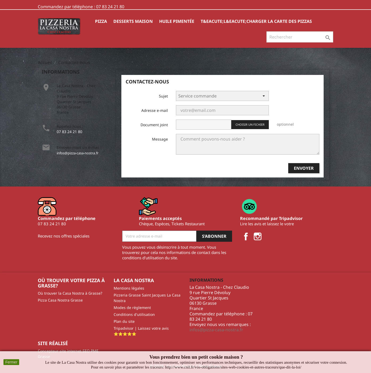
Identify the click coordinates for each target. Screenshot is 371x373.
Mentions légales (129, 288)
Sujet (163, 96)
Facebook (246, 236)
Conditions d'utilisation (134, 314)
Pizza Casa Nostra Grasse (60, 300)
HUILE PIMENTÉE (176, 21)
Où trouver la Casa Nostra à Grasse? (70, 293)
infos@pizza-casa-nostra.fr (77, 153)
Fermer (11, 362)
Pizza (101, 21)
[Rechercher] (299, 37)
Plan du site (124, 321)
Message (160, 139)
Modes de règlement (132, 307)
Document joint (154, 124)
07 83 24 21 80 (69, 131)
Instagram (257, 236)
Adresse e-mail (154, 110)
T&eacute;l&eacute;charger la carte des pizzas (256, 21)
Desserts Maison (133, 21)
